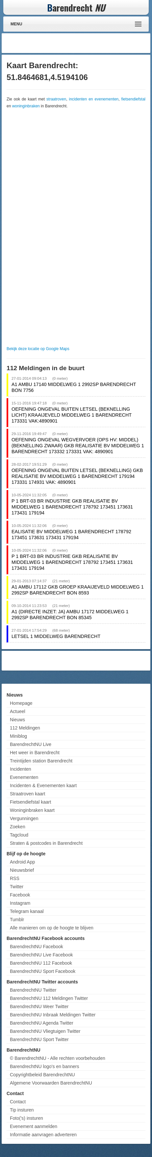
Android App (22, 862)
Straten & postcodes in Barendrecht (46, 843)
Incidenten (20, 769)
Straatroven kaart (27, 793)
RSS (14, 878)
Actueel (17, 711)
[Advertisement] (96, 43)
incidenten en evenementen (93, 99)
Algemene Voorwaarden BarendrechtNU (51, 1083)
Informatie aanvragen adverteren (43, 1134)
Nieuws (17, 719)
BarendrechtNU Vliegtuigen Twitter (45, 1031)
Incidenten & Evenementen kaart (43, 785)
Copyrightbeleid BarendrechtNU (42, 1074)
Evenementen (24, 777)
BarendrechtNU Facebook (36, 946)
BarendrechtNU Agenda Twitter (41, 1023)
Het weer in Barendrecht (35, 752)
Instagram (20, 903)
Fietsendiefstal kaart (30, 802)
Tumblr (17, 919)
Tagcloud (19, 835)
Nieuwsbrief (22, 870)
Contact (18, 1101)
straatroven (56, 99)
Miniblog (18, 736)
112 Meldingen (25, 727)
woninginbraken (26, 106)
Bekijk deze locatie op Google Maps (38, 348)
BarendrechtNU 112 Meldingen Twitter (49, 998)
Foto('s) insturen (26, 1118)
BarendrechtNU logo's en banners (44, 1066)
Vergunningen (24, 818)
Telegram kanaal (27, 911)
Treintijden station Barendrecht (41, 760)
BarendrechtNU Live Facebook (41, 954)
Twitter (16, 886)
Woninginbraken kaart (32, 810)
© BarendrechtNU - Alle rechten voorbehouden (57, 1058)
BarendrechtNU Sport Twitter (39, 1039)
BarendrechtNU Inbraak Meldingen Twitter (52, 1014)
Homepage (21, 703)
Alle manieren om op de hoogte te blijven (51, 927)
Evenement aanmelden (33, 1126)
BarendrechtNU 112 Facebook (41, 963)
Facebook (20, 894)
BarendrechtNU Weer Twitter (39, 1006)
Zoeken (17, 826)
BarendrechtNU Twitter (33, 990)
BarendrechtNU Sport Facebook (42, 971)
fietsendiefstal (133, 99)
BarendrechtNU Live (30, 744)
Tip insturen (22, 1110)
